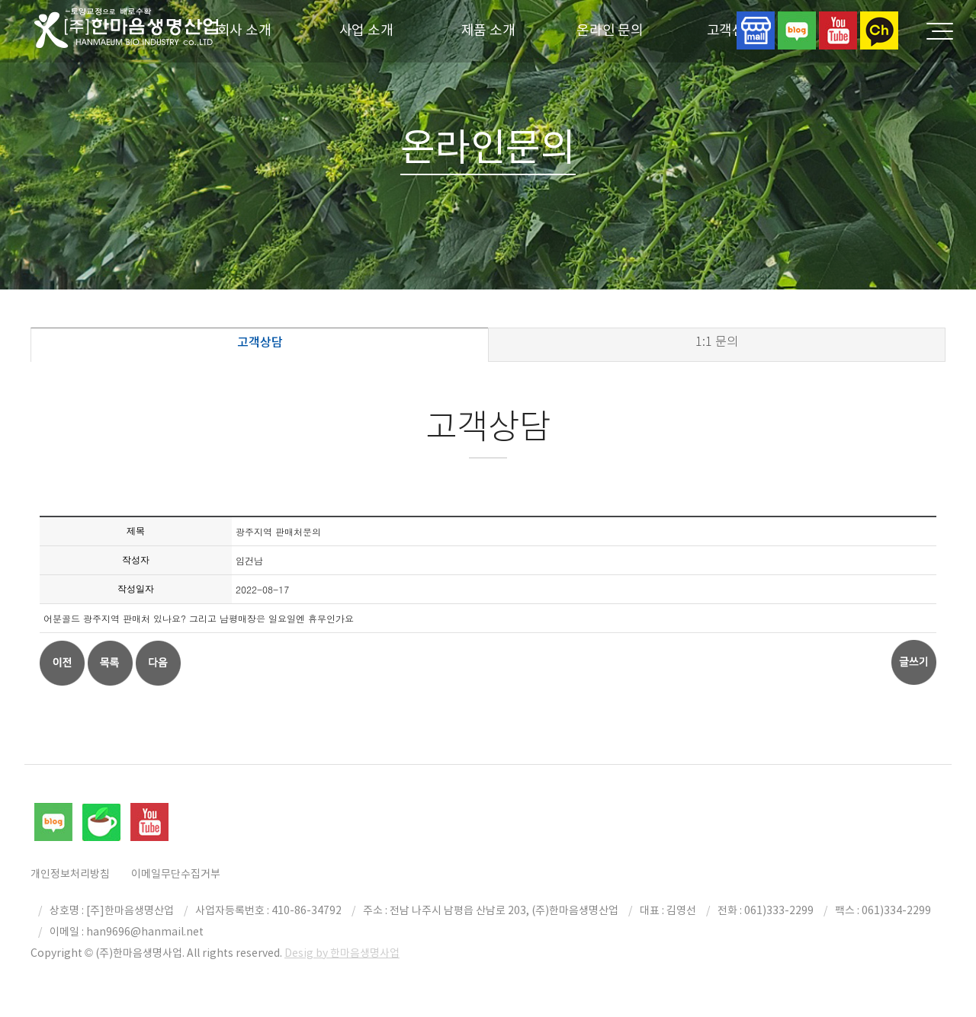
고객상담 (260, 342)
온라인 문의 (609, 30)
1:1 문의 (716, 341)
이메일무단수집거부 (175, 874)
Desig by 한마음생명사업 (342, 953)
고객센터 (732, 30)
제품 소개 (488, 30)
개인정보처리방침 (70, 874)
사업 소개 (366, 30)
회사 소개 (244, 30)
